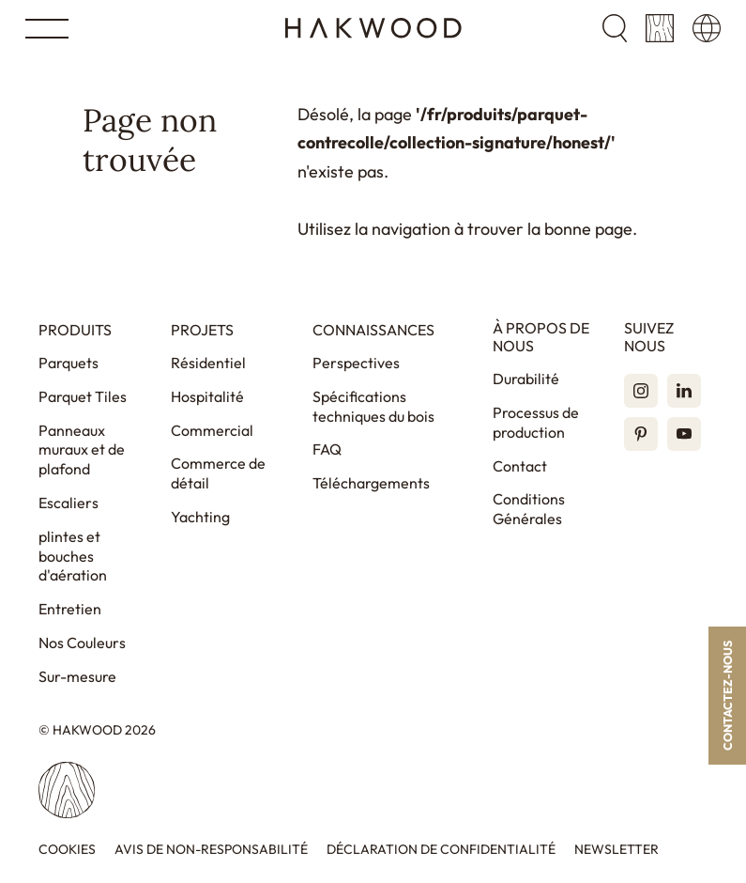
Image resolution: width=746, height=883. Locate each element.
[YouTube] (684, 434)
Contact (520, 466)
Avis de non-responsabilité (211, 850)
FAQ (327, 449)
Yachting (200, 516)
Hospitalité (207, 396)
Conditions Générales (529, 508)
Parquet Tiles (82, 396)
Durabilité (526, 378)
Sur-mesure (77, 676)
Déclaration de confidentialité (441, 850)
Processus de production (536, 422)
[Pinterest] (641, 434)
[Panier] (660, 28)
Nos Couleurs (82, 642)
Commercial (212, 430)
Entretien (69, 608)
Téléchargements (371, 482)
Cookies (67, 850)
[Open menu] (47, 29)
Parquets (68, 362)
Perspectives (356, 362)
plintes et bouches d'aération (72, 556)
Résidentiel (208, 362)
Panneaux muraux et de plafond (81, 450)
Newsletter (616, 850)
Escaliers (68, 502)
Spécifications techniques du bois (373, 406)
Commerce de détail (218, 473)
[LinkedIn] (684, 391)
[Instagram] (641, 391)
